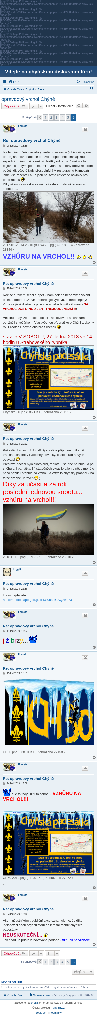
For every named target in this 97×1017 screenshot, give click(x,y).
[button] (39, 117)
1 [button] (45, 117)
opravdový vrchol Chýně (28, 99)
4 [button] (62, 117)
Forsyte (22, 126)
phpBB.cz (59, 1007)
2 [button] (51, 117)
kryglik (17, 569)
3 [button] (57, 117)
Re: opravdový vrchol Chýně (32, 140)
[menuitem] (14, 82)
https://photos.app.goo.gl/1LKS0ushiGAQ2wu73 (37, 600)
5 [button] (68, 117)
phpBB (34, 1002)
